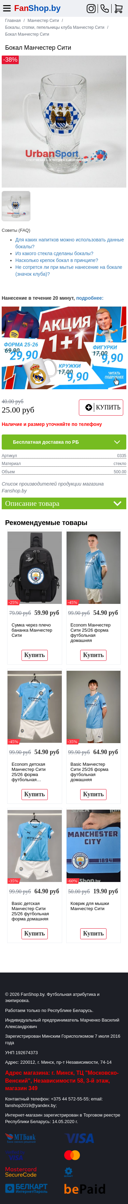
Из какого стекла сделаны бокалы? (54, 253)
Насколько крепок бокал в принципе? (56, 260)
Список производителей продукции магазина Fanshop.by (53, 487)
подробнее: (89, 298)
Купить (34, 655)
